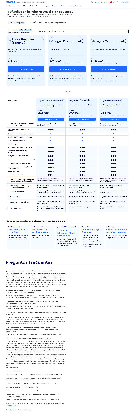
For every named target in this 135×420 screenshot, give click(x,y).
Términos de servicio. (25, 410)
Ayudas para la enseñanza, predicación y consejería (19, 186)
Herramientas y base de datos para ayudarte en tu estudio (20, 180)
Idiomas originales (16, 192)
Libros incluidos (14, 208)
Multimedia (13, 197)
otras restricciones (29, 380)
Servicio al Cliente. (12, 406)
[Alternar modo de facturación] (21, 30)
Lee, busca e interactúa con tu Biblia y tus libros (20, 125)
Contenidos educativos (18, 202)
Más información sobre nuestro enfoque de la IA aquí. (27, 324)
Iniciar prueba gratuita (26, 69)
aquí (57, 399)
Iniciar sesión (124, 2)
